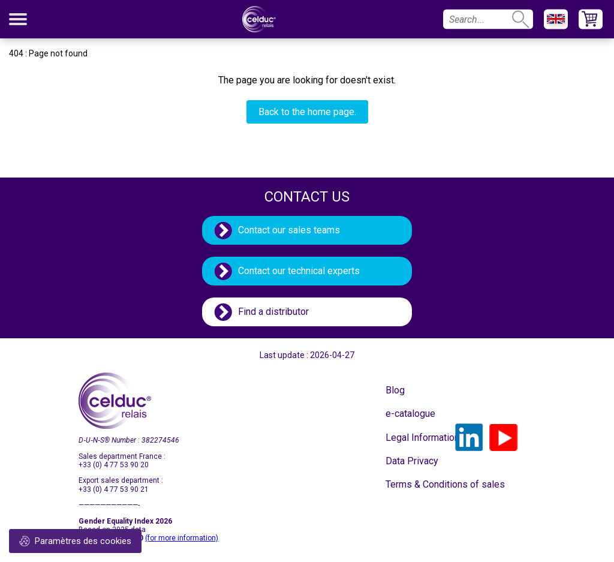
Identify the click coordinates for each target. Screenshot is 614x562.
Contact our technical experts (299, 271)
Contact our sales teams (289, 230)
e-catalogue (410, 413)
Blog (395, 390)
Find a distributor (273, 311)
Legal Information (416, 437)
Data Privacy (412, 461)
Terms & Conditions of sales (416, 484)
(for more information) (181, 538)
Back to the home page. (307, 112)
